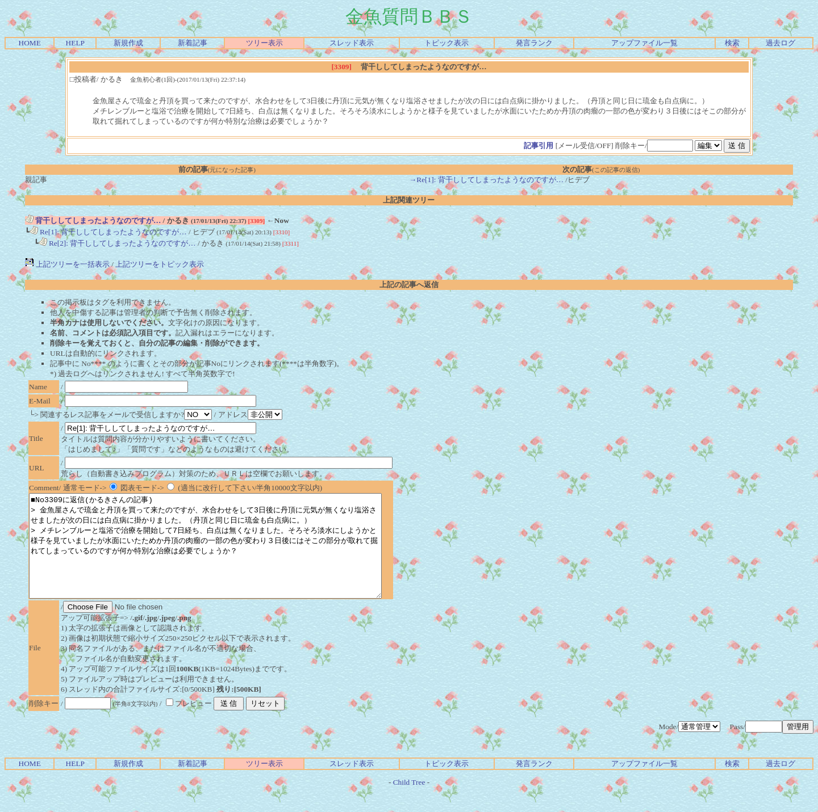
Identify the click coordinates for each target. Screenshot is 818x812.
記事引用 (538, 145)
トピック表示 (446, 43)
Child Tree (409, 802)
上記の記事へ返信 (409, 284)
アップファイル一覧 (644, 43)
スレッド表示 (351, 43)
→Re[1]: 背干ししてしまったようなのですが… (486, 179)
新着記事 (192, 43)
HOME (30, 43)
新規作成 (128, 43)
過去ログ (780, 43)
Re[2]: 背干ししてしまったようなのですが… (117, 243)
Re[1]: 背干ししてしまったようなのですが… (108, 232)
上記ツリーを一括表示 (67, 264)
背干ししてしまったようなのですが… (93, 220)
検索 (732, 43)
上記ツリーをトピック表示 (159, 264)
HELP (75, 43)
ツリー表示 (264, 43)
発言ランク (534, 43)
